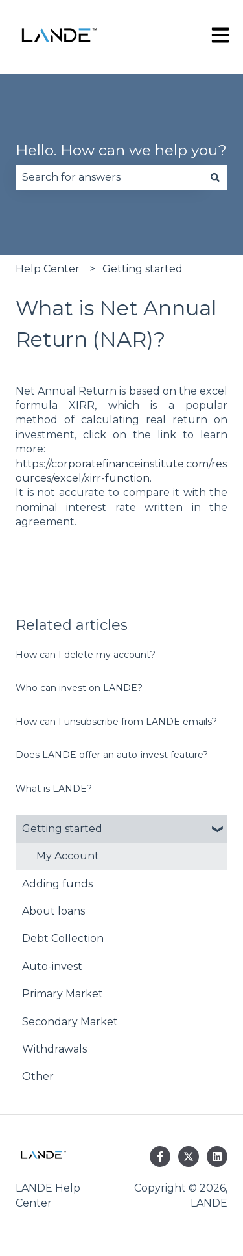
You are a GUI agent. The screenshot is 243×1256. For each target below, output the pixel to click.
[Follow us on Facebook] (160, 1156)
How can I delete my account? (86, 655)
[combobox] (109, 177)
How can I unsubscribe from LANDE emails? (116, 721)
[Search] (215, 177)
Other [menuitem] (38, 1076)
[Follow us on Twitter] (188, 1156)
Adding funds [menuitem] (57, 884)
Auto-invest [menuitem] (52, 966)
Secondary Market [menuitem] (70, 1021)
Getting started (142, 269)
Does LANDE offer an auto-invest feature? (112, 755)
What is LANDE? (54, 788)
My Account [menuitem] (67, 856)
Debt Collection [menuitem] (63, 938)
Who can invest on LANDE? (79, 688)
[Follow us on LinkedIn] (217, 1156)
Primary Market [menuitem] (62, 994)
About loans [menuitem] (53, 911)
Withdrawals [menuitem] (54, 1049)
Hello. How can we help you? (121, 150)
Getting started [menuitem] (62, 828)
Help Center (48, 269)
